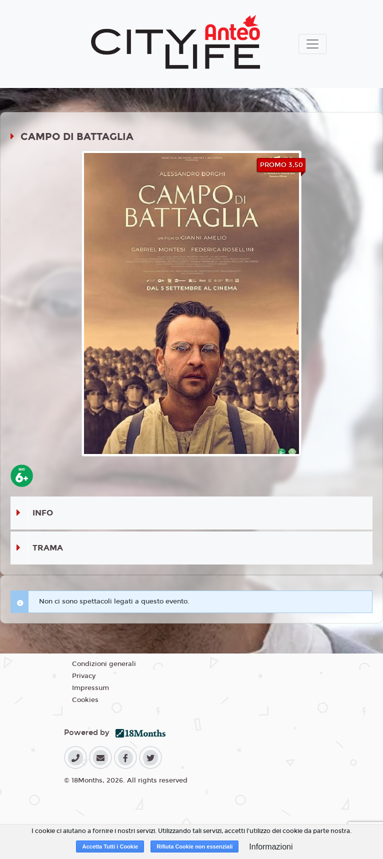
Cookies (85, 700)
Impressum (90, 688)
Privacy (84, 676)
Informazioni (270, 846)
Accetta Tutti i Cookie (110, 847)
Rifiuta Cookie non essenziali (194, 847)
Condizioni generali (104, 664)
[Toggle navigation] (312, 44)
